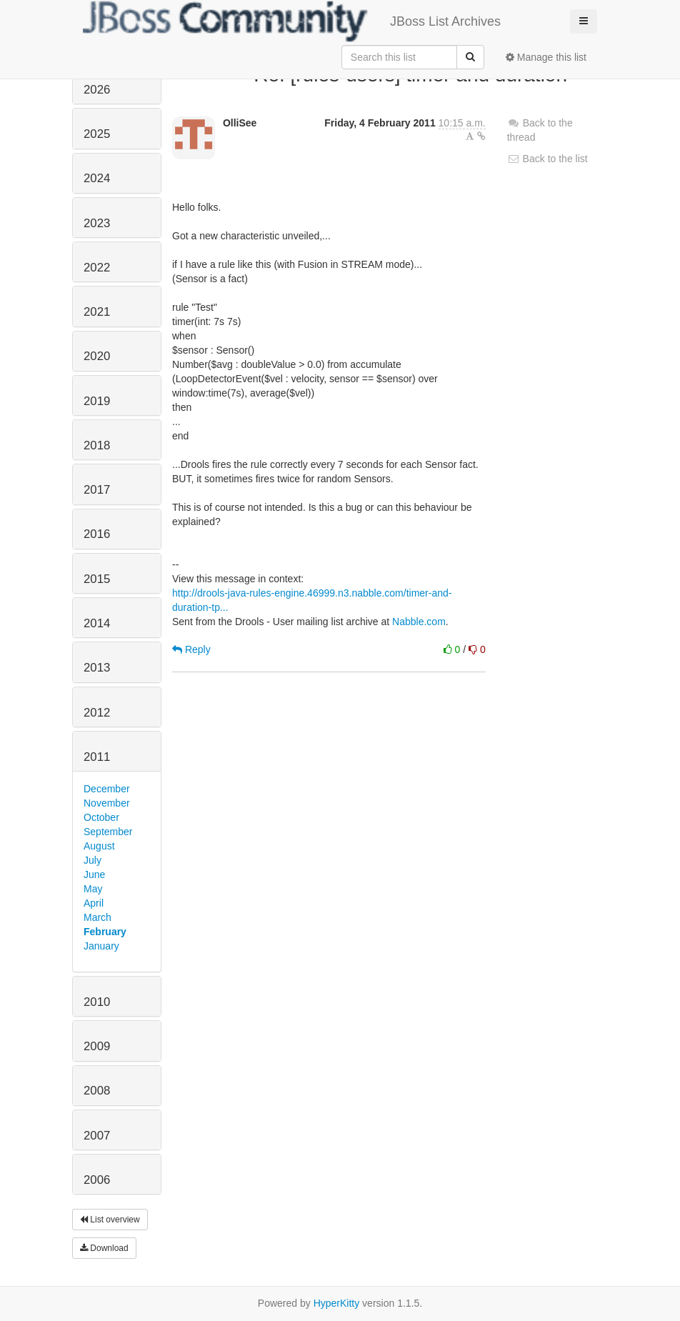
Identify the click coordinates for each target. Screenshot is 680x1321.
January (101, 946)
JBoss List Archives (292, 21)
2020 (97, 356)
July (92, 860)
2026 (97, 89)
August (99, 846)
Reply (191, 649)
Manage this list (546, 57)
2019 (97, 401)
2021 (97, 312)
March (97, 917)
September (108, 831)
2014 (97, 623)
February (105, 931)
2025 (97, 134)
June (94, 874)
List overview (110, 1220)
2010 (97, 1002)
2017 (97, 490)
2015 (97, 579)
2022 (97, 267)
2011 (97, 757)
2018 (97, 445)
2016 (97, 534)
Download (104, 1248)
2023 (97, 223)
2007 (97, 1135)
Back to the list (547, 158)
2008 (97, 1090)
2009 (97, 1046)
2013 (97, 667)
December (107, 788)
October (101, 817)
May (93, 888)
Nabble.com (419, 621)
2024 (97, 178)
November (107, 803)
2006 (97, 1180)
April (94, 903)
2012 (97, 712)
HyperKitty (337, 1303)
